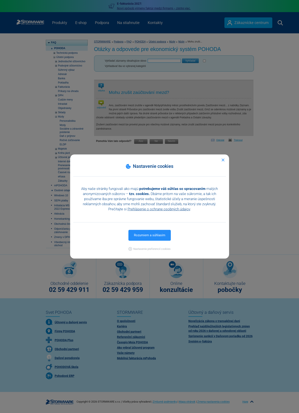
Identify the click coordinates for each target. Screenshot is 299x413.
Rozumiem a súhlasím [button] (149, 235)
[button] (149, 248)
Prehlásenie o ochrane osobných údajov (159, 209)
